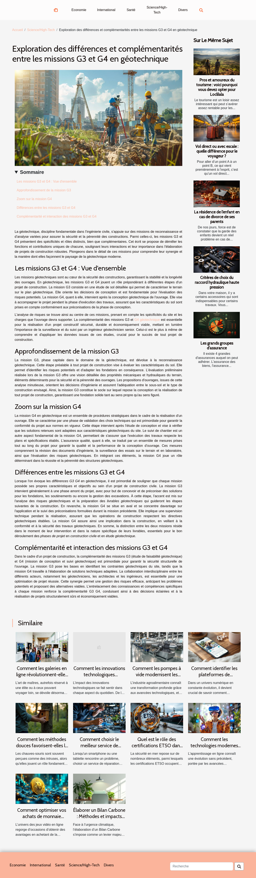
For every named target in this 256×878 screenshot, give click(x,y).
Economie (78, 10)
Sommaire (32, 172)
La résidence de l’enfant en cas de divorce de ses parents (217, 216)
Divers (182, 10)
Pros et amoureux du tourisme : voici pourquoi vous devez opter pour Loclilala (216, 87)
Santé (131, 10)
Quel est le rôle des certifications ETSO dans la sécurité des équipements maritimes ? (157, 748)
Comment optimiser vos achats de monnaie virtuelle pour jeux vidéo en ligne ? (41, 819)
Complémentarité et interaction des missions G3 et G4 (57, 216)
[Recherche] (201, 866)
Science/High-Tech (157, 10)
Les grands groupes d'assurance (216, 345)
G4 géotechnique (147, 319)
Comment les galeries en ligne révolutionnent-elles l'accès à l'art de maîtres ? (42, 674)
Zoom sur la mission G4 (34, 199)
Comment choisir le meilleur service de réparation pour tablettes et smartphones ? (99, 748)
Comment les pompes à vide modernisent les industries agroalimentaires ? (156, 677)
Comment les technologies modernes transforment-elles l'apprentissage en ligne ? (214, 748)
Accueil (17, 30)
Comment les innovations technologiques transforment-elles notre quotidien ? (99, 677)
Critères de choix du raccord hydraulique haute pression (217, 282)
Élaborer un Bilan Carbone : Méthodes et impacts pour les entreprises (99, 816)
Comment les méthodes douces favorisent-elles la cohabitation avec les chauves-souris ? (42, 748)
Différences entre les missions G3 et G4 (46, 207)
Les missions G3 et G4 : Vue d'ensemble (47, 181)
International (106, 10)
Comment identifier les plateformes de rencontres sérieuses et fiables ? (214, 677)
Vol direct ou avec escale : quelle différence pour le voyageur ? (216, 151)
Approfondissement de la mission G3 (44, 190)
